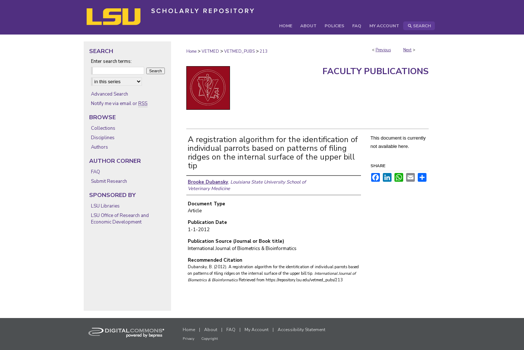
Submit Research (109, 181)
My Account (257, 330)
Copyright (209, 338)
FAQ (95, 172)
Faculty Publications (375, 71)
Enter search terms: (111, 61)
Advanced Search (109, 94)
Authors (99, 147)
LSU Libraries (105, 206)
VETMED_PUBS (239, 51)
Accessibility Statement (301, 330)
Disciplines (103, 137)
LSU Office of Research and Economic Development (120, 218)
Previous (383, 50)
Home (191, 51)
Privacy (188, 338)
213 (263, 51)
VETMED (210, 51)
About (210, 330)
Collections (103, 128)
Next (407, 50)
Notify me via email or (119, 103)
